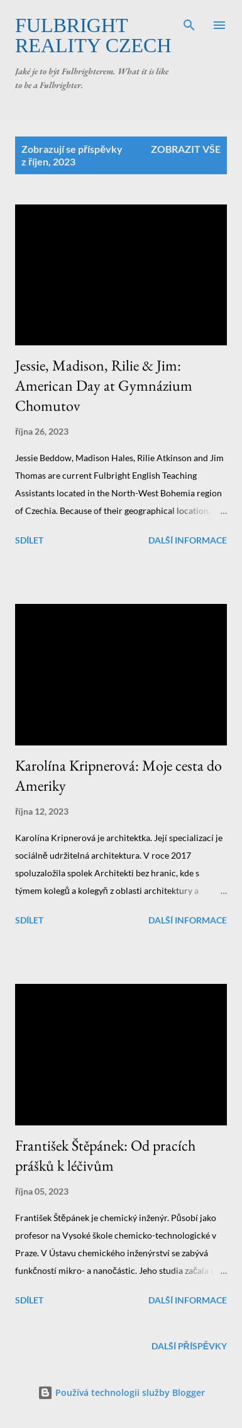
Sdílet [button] (29, 540)
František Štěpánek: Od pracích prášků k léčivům (105, 1155)
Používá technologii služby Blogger (121, 1392)
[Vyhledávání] (189, 22)
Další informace (187, 540)
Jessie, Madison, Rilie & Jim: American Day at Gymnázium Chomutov (103, 385)
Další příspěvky (189, 1346)
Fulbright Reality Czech (93, 35)
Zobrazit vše (186, 149)
